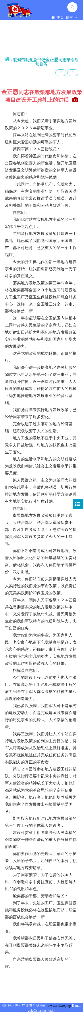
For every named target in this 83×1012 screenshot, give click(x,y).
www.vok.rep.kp (59, 1005)
